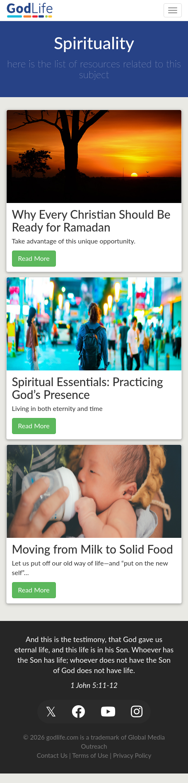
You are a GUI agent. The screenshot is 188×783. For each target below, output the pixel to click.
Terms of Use (90, 755)
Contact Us (52, 755)
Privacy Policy (132, 755)
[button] (50, 711)
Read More (34, 258)
